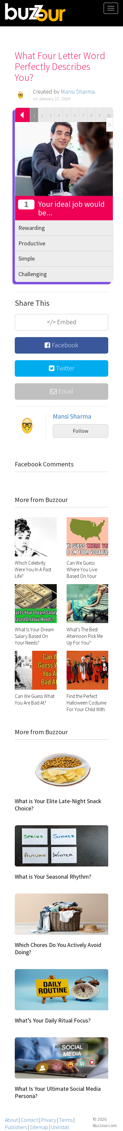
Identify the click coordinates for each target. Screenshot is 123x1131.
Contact (29, 1119)
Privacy (48, 1119)
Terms (65, 1119)
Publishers (16, 1127)
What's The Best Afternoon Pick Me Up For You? (85, 636)
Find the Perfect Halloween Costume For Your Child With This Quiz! (86, 706)
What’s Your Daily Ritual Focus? (53, 1020)
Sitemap (39, 1127)
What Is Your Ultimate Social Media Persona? (58, 1092)
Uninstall (60, 1127)
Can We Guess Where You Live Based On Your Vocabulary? (82, 573)
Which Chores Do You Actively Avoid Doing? (58, 948)
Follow (80, 430)
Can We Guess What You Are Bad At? (34, 699)
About (11, 1119)
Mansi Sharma (78, 91)
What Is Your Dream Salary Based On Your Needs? (34, 636)
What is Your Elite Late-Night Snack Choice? (58, 804)
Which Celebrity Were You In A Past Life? (33, 569)
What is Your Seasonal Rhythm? (53, 876)
